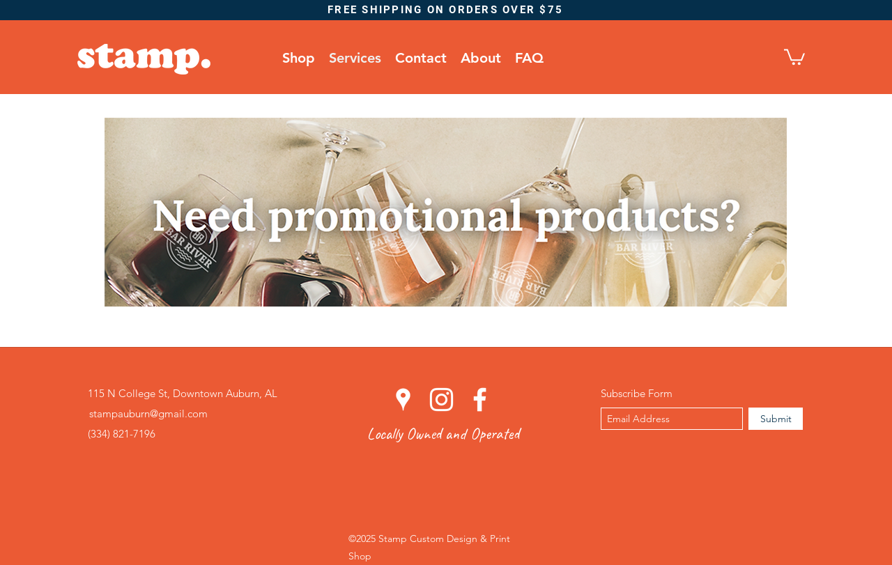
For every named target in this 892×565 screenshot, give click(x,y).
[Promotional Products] (446, 212)
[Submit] (775, 419)
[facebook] (479, 399)
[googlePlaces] (403, 399)
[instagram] (441, 399)
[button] (794, 56)
